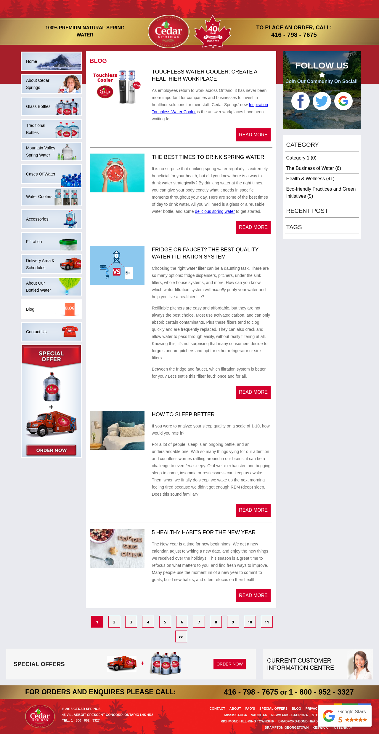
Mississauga (235, 715)
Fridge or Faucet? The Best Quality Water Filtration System (205, 253)
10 (250, 622)
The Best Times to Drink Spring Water (208, 157)
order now (229, 664)
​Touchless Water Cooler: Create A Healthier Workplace (204, 75)
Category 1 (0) (301, 157)
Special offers (273, 708)
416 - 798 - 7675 (294, 34)
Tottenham (342, 727)
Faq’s (250, 708)
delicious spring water (215, 211)
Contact (217, 708)
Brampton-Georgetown (287, 727)
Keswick (320, 727)
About (235, 708)
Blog (296, 708)
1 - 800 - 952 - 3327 (321, 692)
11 (267, 622)
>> (181, 636)
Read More (253, 134)
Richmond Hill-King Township (247, 721)
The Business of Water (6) (313, 168)
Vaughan (259, 715)
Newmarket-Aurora (289, 715)
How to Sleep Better (183, 414)
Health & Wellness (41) (310, 178)
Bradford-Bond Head (298, 721)
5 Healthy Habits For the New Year (204, 532)
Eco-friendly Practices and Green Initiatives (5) (321, 192)
